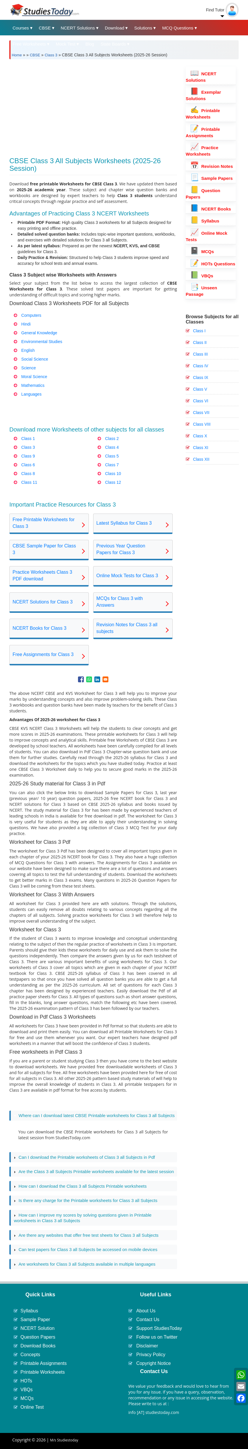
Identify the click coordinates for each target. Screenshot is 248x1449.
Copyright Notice (153, 1363)
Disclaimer (147, 1345)
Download (114, 27)
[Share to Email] (105, 679)
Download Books (38, 1345)
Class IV (200, 365)
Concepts (30, 1354)
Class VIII (202, 424)
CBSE (45, 27)
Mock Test (65, 43)
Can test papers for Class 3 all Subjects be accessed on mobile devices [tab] (85, 1249)
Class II (200, 342)
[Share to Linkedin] (97, 679)
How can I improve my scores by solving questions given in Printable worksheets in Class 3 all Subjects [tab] (82, 1218)
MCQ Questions (177, 27)
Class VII (201, 412)
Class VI (200, 401)
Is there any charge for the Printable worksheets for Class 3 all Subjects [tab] (85, 1200)
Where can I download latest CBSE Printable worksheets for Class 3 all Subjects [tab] (94, 1115)
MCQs (202, 251)
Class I (199, 330)
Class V (200, 389)
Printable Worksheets (42, 1372)
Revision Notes (211, 166)
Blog (89, 43)
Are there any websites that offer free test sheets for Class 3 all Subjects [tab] (86, 1235)
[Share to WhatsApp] (89, 679)
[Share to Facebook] (81, 679)
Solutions (143, 27)
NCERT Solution (37, 1328)
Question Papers (37, 1337)
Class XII (201, 459)
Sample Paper (35, 1319)
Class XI (200, 447)
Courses (21, 27)
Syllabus (204, 220)
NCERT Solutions (78, 27)
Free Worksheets (29, 43)
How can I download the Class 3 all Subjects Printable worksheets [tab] (80, 1186)
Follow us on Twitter (156, 1337)
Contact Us (147, 1319)
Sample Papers (211, 178)
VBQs (201, 275)
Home (17, 55)
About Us (145, 1310)
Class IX (200, 377)
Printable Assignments (43, 1363)
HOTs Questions (212, 263)
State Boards (113, 43)
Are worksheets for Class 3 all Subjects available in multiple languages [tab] (84, 1264)
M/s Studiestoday (64, 1440)
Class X (200, 436)
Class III (200, 354)
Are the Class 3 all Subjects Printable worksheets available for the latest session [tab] (94, 1171)
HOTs (26, 1380)
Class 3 (51, 55)
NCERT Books (210, 208)
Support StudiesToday (159, 1328)
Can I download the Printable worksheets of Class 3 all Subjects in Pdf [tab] (84, 1157)
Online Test (32, 1407)
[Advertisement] (93, 104)
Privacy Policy (150, 1354)
